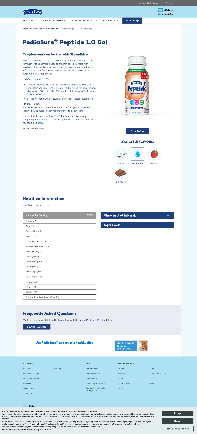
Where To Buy (28, 388)
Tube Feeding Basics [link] (83, 20)
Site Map (57, 368)
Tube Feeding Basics (31, 378)
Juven (151, 378)
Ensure (120, 388)
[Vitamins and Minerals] (167, 215)
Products (26, 368)
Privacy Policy (33, 430)
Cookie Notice (16, 430)
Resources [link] (109, 20)
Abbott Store (91, 378)
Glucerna (153, 368)
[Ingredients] (167, 225)
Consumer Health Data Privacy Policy (95, 389)
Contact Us (27, 393)
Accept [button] (178, 413)
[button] (164, 3)
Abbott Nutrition (93, 373)
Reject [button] (177, 421)
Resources (27, 383)
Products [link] (28, 20)
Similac (120, 378)
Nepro (151, 383)
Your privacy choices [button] (178, 429)
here (39, 122)
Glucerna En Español (157, 373)
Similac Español (124, 383)
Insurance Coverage (31, 373)
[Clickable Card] (120, 156)
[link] (25, 28)
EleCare (121, 368)
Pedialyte (121, 373)
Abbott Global (92, 368)
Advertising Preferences (96, 383)
